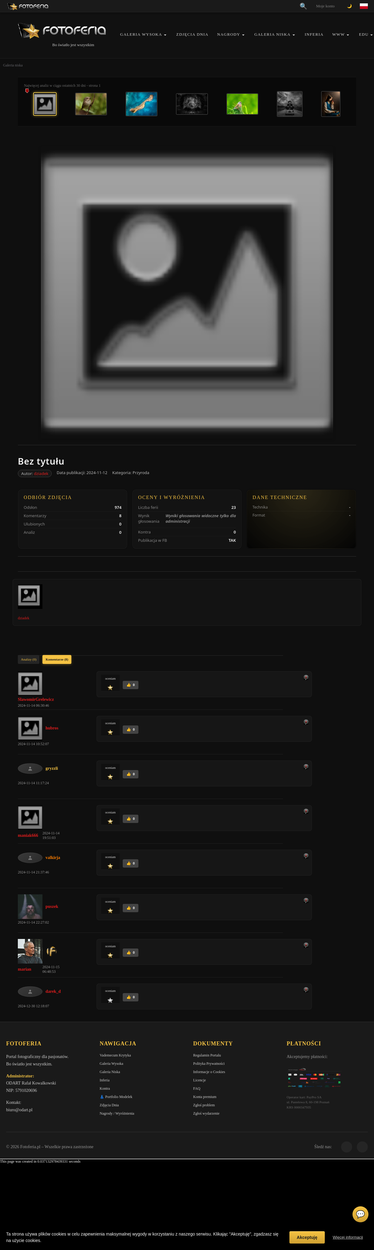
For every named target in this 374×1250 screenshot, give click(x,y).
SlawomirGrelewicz (36, 699)
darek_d (53, 991)
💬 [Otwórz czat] (360, 1214)
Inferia (314, 34)
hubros (52, 728)
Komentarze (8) (57, 659)
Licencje (199, 1080)
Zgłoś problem (204, 1105)
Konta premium (205, 1097)
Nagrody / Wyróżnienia (117, 1113)
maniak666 (28, 835)
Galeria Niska (272, 34)
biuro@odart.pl (19, 1110)
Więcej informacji (348, 1237)
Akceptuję (307, 1237)
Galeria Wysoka (141, 34)
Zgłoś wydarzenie (206, 1113)
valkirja (53, 857)
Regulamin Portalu (207, 1055)
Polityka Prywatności (209, 1063)
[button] (165, 35)
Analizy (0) (28, 659)
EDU (363, 34)
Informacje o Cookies (209, 1072)
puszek (52, 906)
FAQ (196, 1088)
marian (24, 969)
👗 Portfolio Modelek (116, 1097)
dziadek (41, 473)
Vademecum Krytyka (115, 1055)
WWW (338, 34)
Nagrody (228, 34)
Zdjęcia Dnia (192, 34)
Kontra (105, 1088)
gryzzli (52, 768)
